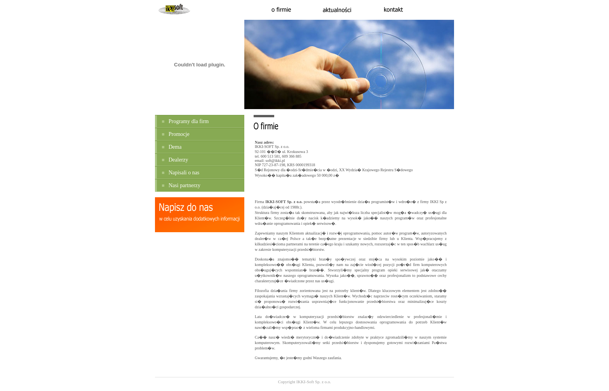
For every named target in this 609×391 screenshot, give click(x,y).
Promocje (179, 134)
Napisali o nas (184, 173)
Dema (175, 147)
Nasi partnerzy (184, 185)
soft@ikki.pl (275, 160)
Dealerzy (178, 160)
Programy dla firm (189, 121)
